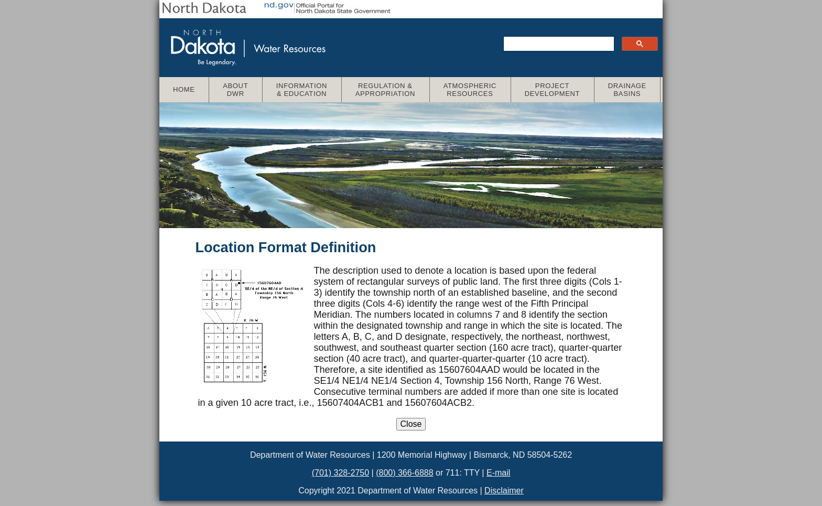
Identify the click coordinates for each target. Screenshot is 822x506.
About (240, 90)
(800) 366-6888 (404, 472)
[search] (558, 44)
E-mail (498, 472)
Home (184, 89)
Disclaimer (504, 490)
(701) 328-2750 (340, 472)
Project (557, 90)
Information (306, 90)
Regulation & (390, 90)
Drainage (632, 90)
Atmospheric (475, 90)
